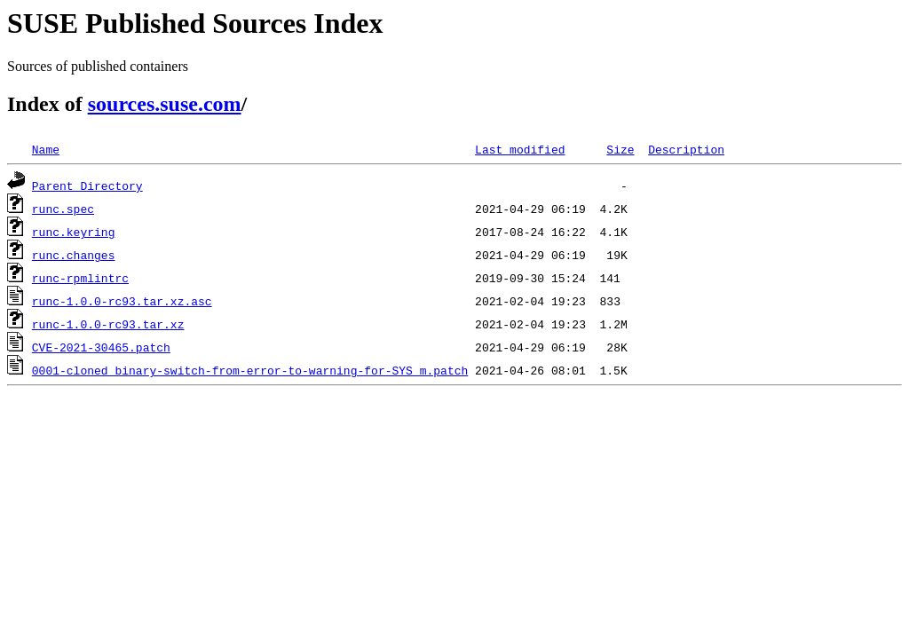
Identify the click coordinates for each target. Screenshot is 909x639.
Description (686, 149)
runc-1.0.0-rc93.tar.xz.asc (122, 301)
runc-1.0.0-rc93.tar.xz (108, 324)
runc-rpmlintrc (80, 278)
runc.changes (73, 255)
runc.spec (63, 209)
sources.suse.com (164, 103)
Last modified (520, 149)
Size (620, 149)
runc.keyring (73, 232)
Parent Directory (87, 185)
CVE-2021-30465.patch (101, 347)
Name (45, 149)
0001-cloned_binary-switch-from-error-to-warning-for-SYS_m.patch (250, 370)
